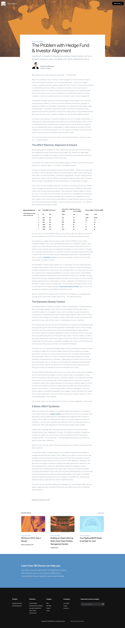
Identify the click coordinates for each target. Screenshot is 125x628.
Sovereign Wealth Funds (35, 608)
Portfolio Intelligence (17, 605)
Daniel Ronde (54, 547)
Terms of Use (81, 621)
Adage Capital (55, 414)
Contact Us (66, 608)
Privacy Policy (73, 621)
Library (48, 610)
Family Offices (32, 610)
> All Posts (100, 513)
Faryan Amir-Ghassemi (47, 66)
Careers (65, 605)
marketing (46, 257)
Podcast (48, 608)
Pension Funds (32, 613)
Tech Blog (48, 605)
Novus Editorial (37, 42)
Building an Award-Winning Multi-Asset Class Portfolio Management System (62, 541)
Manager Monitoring (17, 603)
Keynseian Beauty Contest (69, 286)
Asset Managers (33, 603)
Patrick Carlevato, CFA (27, 544)
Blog (47, 603)
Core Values (66, 603)
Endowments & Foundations (36, 605)
